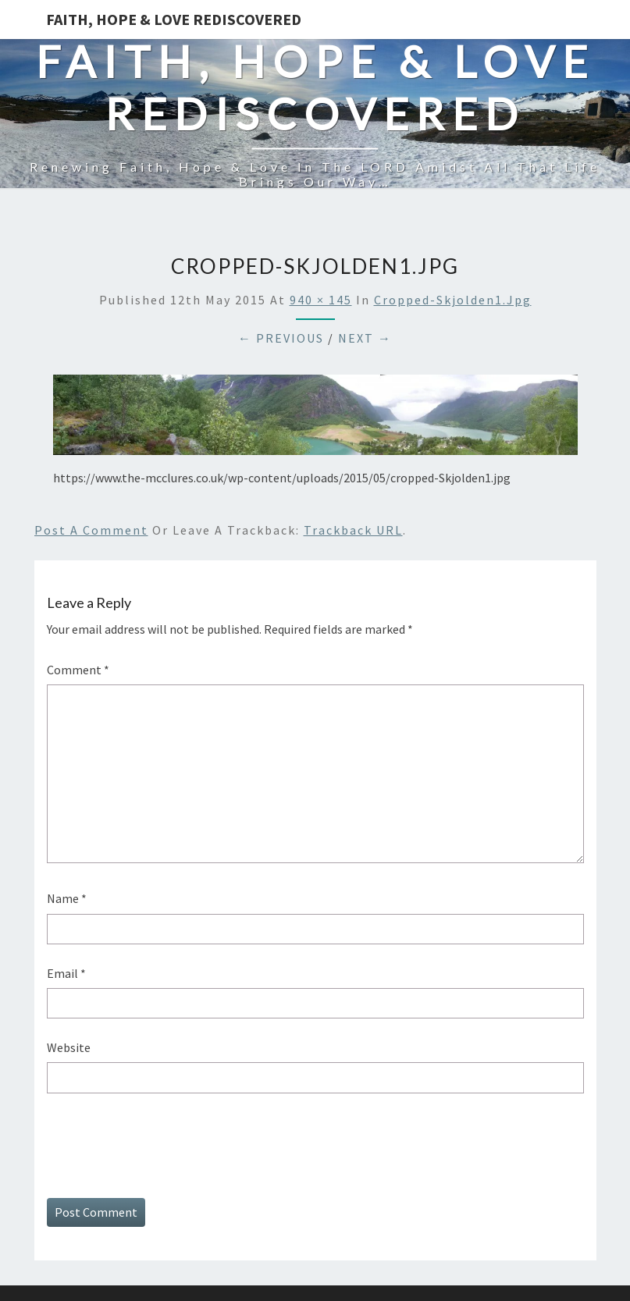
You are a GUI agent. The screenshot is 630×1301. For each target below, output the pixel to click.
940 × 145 (321, 299)
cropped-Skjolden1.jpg (453, 299)
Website (69, 1047)
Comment (78, 669)
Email (66, 973)
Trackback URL (353, 530)
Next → (365, 338)
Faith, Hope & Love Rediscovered (173, 19)
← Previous (281, 338)
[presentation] (165, 1142)
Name (67, 898)
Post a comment (91, 530)
